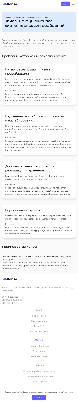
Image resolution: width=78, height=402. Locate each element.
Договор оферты (39, 381)
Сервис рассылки (39, 331)
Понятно (39, 397)
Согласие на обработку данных (39, 376)
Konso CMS (39, 326)
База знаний (39, 351)
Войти (65, 4)
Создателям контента (38, 356)
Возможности (19, 17)
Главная (8, 17)
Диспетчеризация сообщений (38, 17)
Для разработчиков (39, 346)
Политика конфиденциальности (39, 371)
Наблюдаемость (39, 321)
